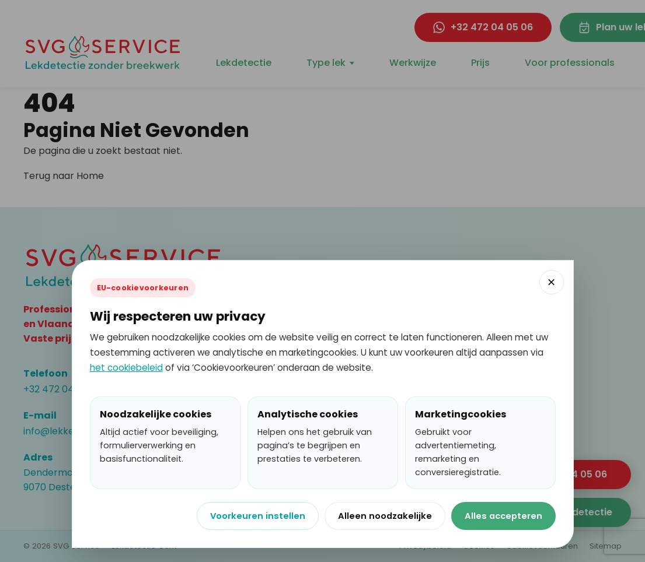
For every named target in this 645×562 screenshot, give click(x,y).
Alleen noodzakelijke (385, 516)
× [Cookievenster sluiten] (551, 282)
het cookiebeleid (126, 367)
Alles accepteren (503, 516)
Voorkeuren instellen (257, 516)
